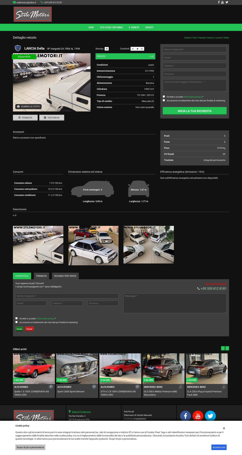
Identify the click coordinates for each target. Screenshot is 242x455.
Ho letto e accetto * (185, 97)
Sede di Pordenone (81, 411)
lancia (218, 37)
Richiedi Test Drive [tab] (65, 276)
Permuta (25, 117)
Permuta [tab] (41, 276)
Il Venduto (134, 27)
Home (91, 27)
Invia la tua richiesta (195, 111)
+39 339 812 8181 (53, 2)
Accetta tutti (219, 447)
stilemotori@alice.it (26, 2)
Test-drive (51, 117)
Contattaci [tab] (22, 276)
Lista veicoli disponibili (111, 27)
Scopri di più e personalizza (30, 447)
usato (210, 37)
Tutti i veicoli (198, 37)
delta (226, 37)
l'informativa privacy (193, 97)
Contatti (149, 27)
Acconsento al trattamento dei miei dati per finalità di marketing (196, 100)
